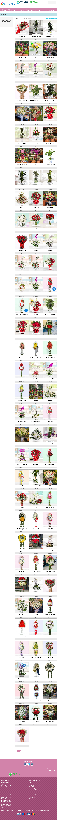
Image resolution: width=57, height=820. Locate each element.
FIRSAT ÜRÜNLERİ (50, 10)
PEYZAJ (41, 10)
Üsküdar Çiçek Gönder (6, 805)
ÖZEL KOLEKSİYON (31, 10)
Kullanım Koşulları (5, 782)
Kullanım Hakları (45, 810)
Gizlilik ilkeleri (38, 810)
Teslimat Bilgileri (32, 788)
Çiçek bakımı (32, 796)
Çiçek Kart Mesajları (33, 797)
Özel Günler (31, 798)
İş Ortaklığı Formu (33, 789)
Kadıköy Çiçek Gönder (6, 802)
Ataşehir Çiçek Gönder (6, 797)
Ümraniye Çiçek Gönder (6, 804)
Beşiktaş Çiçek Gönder (6, 798)
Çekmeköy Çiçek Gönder (6, 801)
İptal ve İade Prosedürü (6, 785)
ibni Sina (3, 14)
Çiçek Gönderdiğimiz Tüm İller (7, 807)
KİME (4, 10)
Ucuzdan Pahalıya (20, 18)
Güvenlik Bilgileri (32, 786)
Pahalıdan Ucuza (30, 18)
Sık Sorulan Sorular (5, 786)
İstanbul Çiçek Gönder (6, 796)
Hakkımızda (31, 784)
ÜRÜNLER (21, 10)
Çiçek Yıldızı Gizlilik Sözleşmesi (7, 784)
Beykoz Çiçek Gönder (6, 800)
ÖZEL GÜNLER (12, 10)
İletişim (30, 782)
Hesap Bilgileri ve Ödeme (34, 785)
